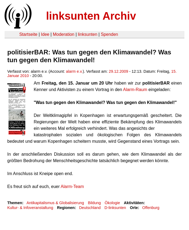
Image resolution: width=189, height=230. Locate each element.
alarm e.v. (74, 71)
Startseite (28, 34)
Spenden (109, 34)
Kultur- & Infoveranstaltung (30, 207)
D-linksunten (115, 207)
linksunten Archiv (91, 16)
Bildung (94, 203)
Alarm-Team (72, 186)
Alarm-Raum (134, 89)
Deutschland (90, 207)
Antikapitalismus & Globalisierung (55, 203)
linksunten (87, 34)
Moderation (63, 34)
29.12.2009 (118, 71)
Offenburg (150, 207)
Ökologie (112, 203)
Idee (45, 34)
